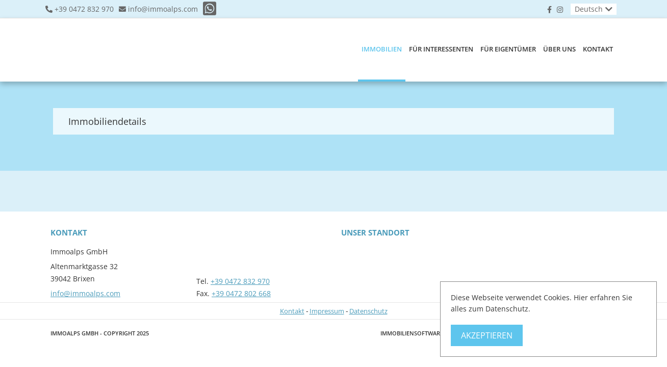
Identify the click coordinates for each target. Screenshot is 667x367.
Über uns (559, 49)
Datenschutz (368, 311)
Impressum (327, 311)
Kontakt (598, 49)
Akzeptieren (486, 335)
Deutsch (589, 9)
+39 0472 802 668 (241, 293)
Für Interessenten (441, 49)
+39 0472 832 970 (84, 9)
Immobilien (382, 49)
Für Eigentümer (508, 49)
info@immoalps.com (163, 9)
